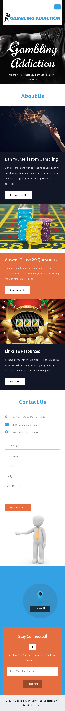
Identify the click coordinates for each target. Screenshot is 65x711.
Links (14, 381)
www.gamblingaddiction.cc (24, 432)
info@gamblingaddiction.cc (25, 424)
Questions (17, 290)
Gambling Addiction (35, 18)
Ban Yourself (18, 195)
